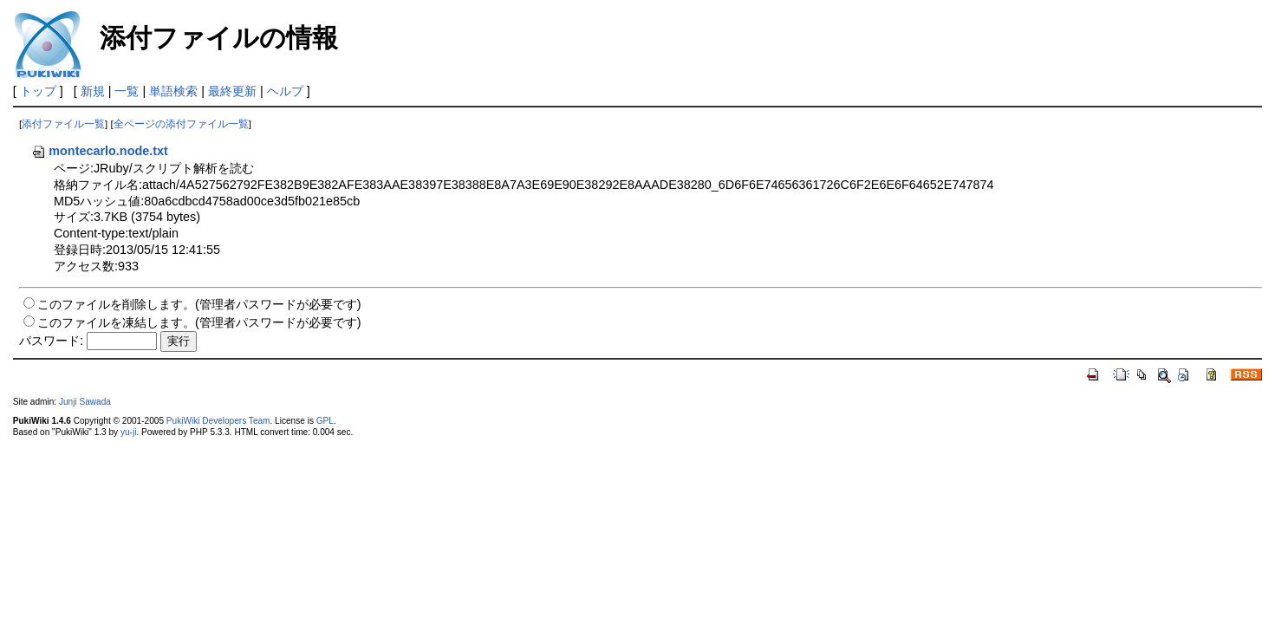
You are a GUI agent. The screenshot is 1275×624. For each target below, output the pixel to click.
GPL (325, 421)
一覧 (126, 91)
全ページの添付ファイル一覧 (181, 124)
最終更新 (232, 91)
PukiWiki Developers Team (218, 421)
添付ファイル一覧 (63, 124)
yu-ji (128, 432)
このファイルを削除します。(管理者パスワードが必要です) (199, 304)
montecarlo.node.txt (99, 151)
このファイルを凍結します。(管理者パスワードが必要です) (199, 322)
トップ (38, 91)
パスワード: (51, 341)
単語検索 (173, 91)
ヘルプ (285, 91)
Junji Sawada (85, 401)
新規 (93, 91)
